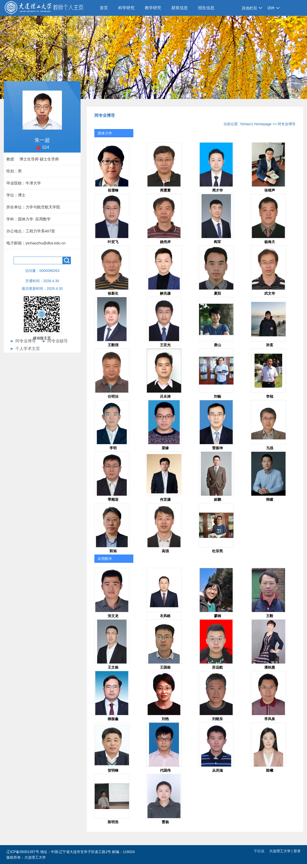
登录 (297, 851)
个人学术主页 (27, 348)
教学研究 (153, 8)
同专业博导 (25, 341)
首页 (104, 8)
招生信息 (206, 8)
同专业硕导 (57, 341)
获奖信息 (179, 8)
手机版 (259, 851)
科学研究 (126, 8)
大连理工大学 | (281, 851)
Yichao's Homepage (255, 124)
